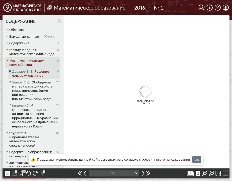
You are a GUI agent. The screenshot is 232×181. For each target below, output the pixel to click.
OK (197, 159)
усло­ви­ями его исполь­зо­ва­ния (166, 159)
